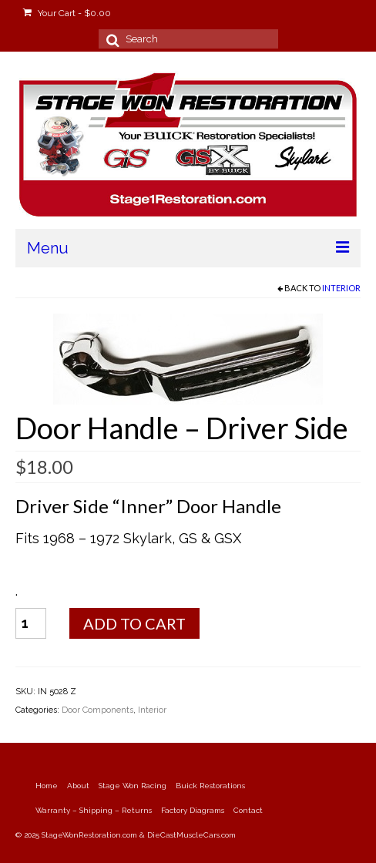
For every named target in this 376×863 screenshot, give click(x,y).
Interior (341, 288)
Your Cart (67, 13)
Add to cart (134, 623)
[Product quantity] (30, 623)
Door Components (97, 710)
